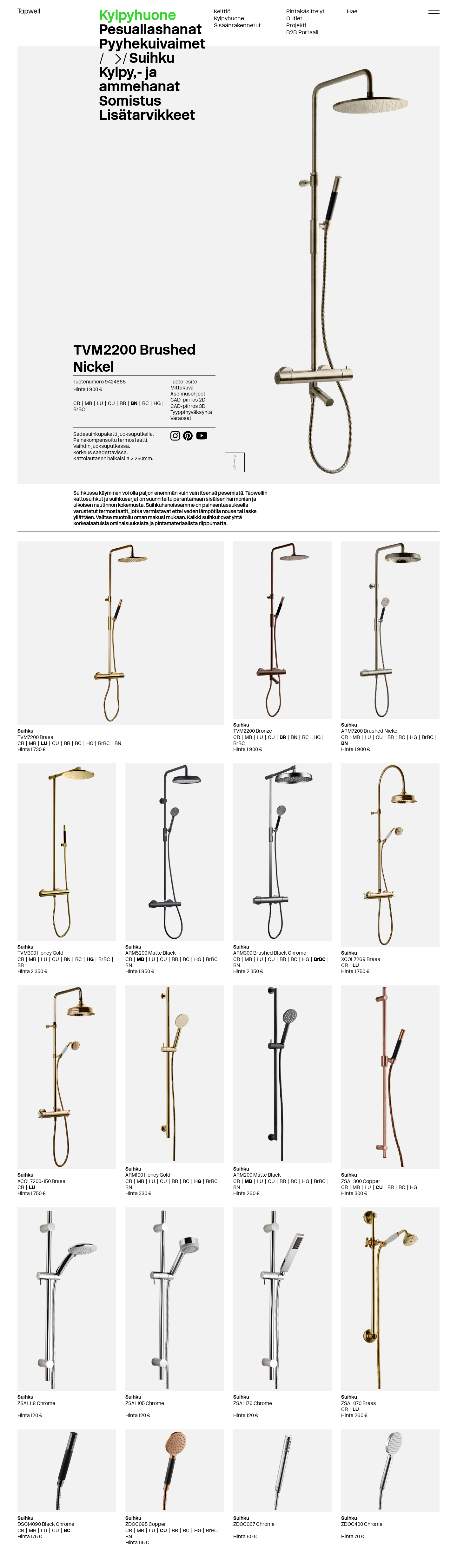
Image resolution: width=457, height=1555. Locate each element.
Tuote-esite (183, 382)
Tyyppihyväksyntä (191, 412)
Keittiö (222, 11)
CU (111, 403)
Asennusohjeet (187, 394)
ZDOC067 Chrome (254, 1524)
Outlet (294, 18)
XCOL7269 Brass (360, 959)
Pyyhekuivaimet (152, 43)
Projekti (296, 25)
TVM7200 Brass (35, 737)
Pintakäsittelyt (305, 11)
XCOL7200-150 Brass (41, 1181)
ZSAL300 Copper (360, 1181)
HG (157, 403)
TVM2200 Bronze (252, 731)
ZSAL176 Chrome (252, 1403)
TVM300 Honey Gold (40, 953)
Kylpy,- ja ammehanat (139, 79)
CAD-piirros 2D (187, 400)
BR (123, 403)
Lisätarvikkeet (147, 114)
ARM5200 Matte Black (150, 953)
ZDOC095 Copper (145, 1524)
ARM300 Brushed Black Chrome (269, 953)
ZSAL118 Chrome (36, 1403)
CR (76, 403)
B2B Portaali (302, 32)
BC (145, 403)
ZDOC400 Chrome (361, 1524)
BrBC (79, 409)
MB (88, 403)
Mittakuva (182, 388)
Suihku (152, 57)
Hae (352, 11)
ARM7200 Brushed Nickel (370, 731)
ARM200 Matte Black (257, 1175)
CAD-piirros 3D (187, 406)
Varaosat (180, 418)
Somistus (130, 100)
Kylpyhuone (229, 18)
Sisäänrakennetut (237, 25)
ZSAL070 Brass (358, 1403)
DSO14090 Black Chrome (45, 1524)
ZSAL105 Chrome (144, 1403)
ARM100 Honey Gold (147, 1175)
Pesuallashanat (150, 29)
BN (134, 403)
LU (100, 403)
